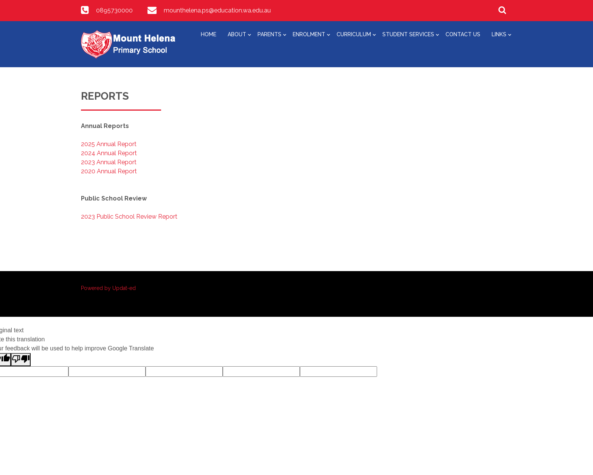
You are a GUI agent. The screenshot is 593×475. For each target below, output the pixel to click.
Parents (269, 34)
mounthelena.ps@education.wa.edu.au (217, 10)
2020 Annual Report (109, 171)
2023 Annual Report (109, 162)
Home (208, 34)
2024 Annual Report (109, 153)
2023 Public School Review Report (129, 216)
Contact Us (463, 34)
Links (499, 34)
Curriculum (354, 34)
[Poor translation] (21, 359)
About (237, 34)
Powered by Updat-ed (108, 288)
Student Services (408, 34)
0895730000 (114, 10)
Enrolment (309, 34)
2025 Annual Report (109, 144)
